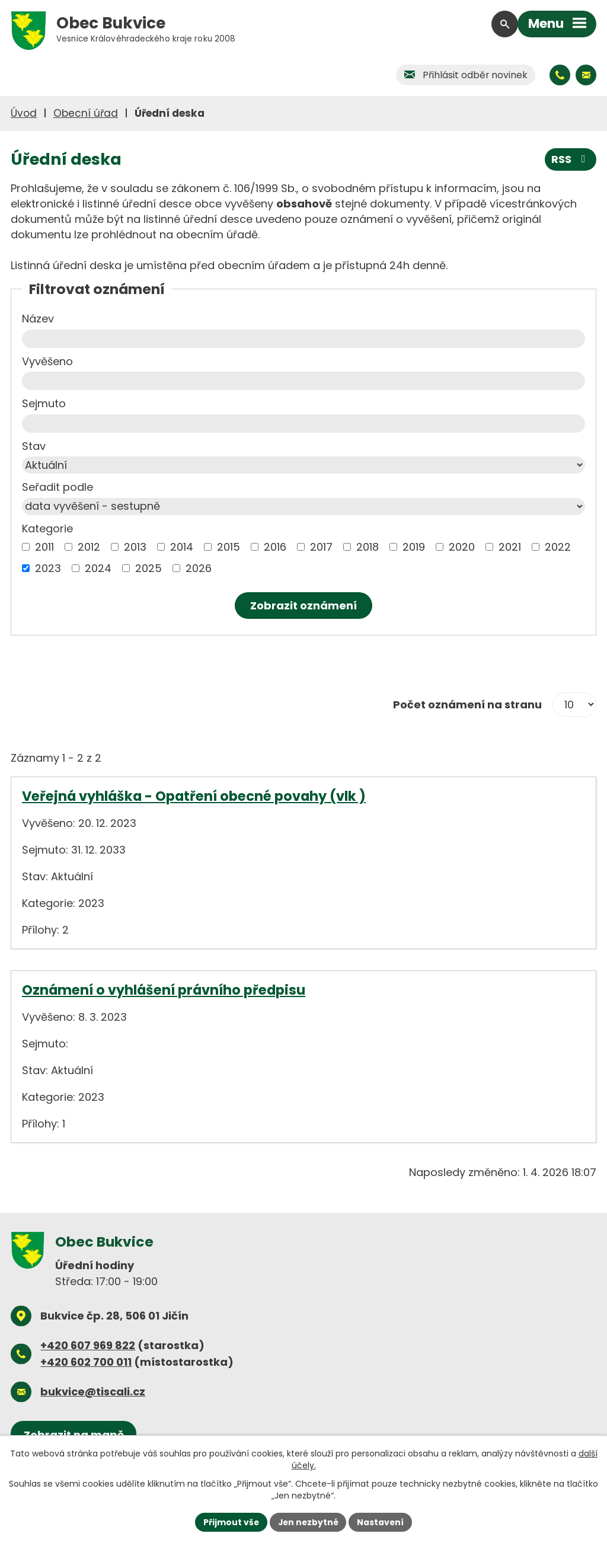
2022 (558, 546)
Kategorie (47, 528)
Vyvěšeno (47, 361)
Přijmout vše (230, 1522)
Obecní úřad (85, 113)
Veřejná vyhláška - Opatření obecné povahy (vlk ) (194, 796)
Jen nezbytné (308, 1522)
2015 (228, 546)
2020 (462, 546)
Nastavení (381, 1522)
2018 (367, 546)
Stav (34, 446)
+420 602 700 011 (86, 1361)
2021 (510, 546)
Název (38, 318)
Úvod (24, 113)
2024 (98, 568)
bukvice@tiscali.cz (92, 1391)
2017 (321, 546)
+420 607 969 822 (87, 1345)
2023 (48, 568)
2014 (181, 546)
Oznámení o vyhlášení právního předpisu (163, 989)
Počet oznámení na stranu (467, 704)
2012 (89, 546)
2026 (199, 568)
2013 (135, 546)
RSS (570, 159)
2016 (275, 546)
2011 (44, 546)
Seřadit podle (57, 487)
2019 (413, 546)
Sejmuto (44, 403)
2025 (148, 568)
